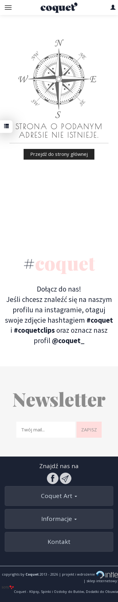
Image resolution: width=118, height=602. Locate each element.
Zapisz (89, 429)
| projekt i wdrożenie (88, 574)
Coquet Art (59, 496)
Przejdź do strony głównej (59, 154)
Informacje (59, 519)
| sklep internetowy (100, 580)
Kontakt (59, 542)
